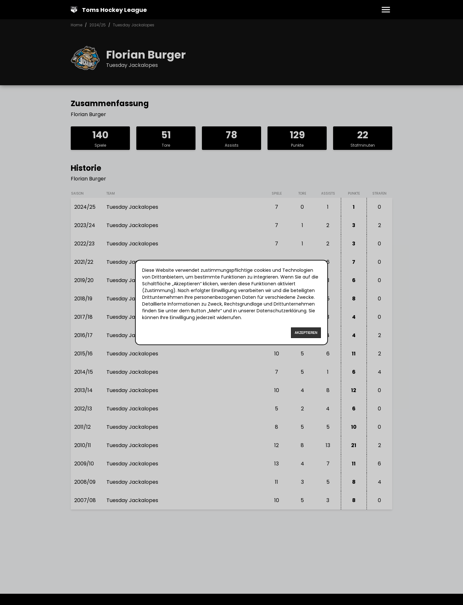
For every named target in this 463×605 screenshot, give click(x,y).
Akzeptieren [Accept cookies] (306, 333)
